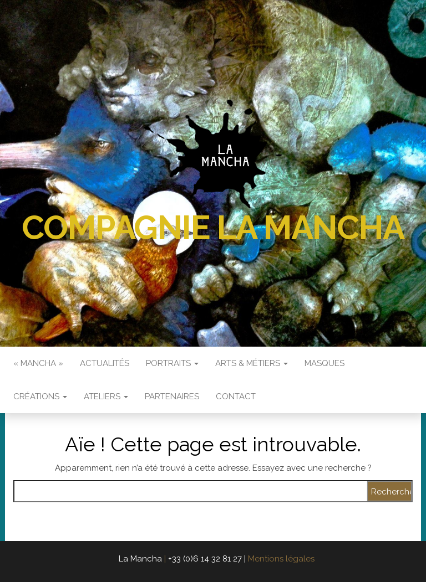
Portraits (172, 363)
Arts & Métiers (251, 363)
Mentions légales (281, 559)
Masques (324, 363)
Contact (236, 396)
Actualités (104, 363)
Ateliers (106, 396)
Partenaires (172, 396)
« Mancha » (38, 363)
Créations (40, 396)
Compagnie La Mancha (213, 227)
